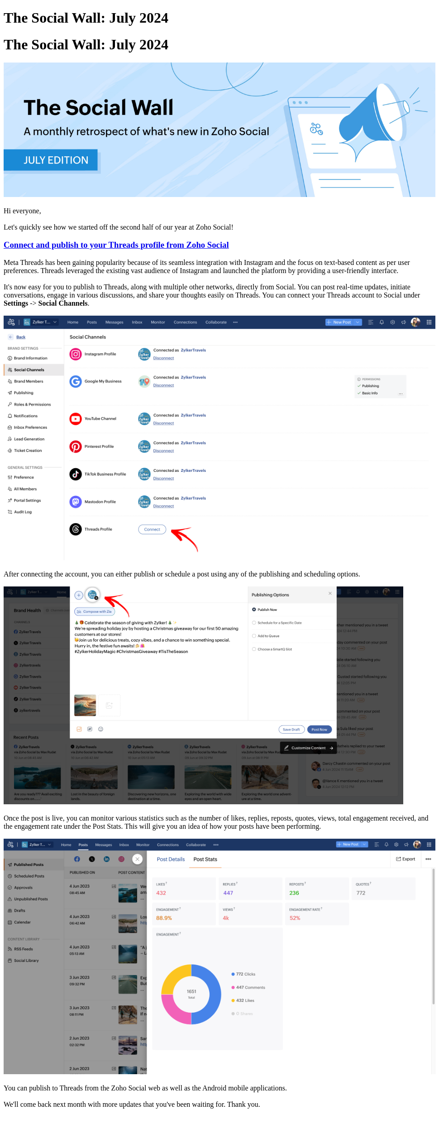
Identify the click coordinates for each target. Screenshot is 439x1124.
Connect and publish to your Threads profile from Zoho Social (116, 245)
